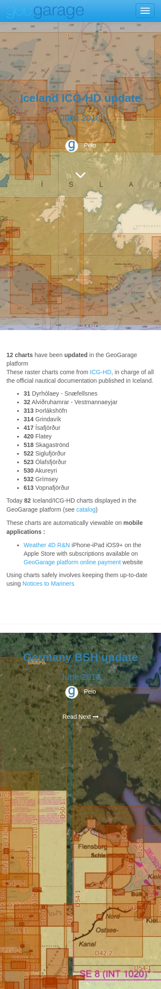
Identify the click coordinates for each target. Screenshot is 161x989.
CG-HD (101, 372)
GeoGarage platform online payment (73, 562)
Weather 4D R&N (47, 545)
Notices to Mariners (48, 583)
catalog (86, 509)
